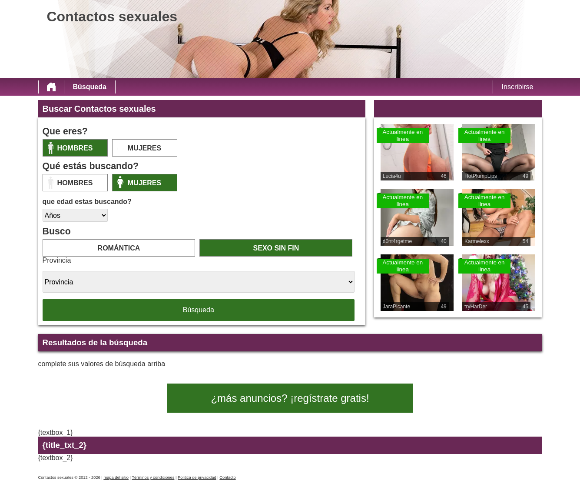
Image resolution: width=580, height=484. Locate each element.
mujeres (144, 148)
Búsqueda (89, 86)
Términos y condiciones (153, 477)
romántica (119, 248)
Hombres (75, 148)
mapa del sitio (116, 477)
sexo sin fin (276, 248)
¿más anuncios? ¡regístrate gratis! (290, 398)
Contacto (227, 477)
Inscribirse (518, 86)
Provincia (57, 260)
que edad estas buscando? (87, 201)
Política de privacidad (197, 477)
